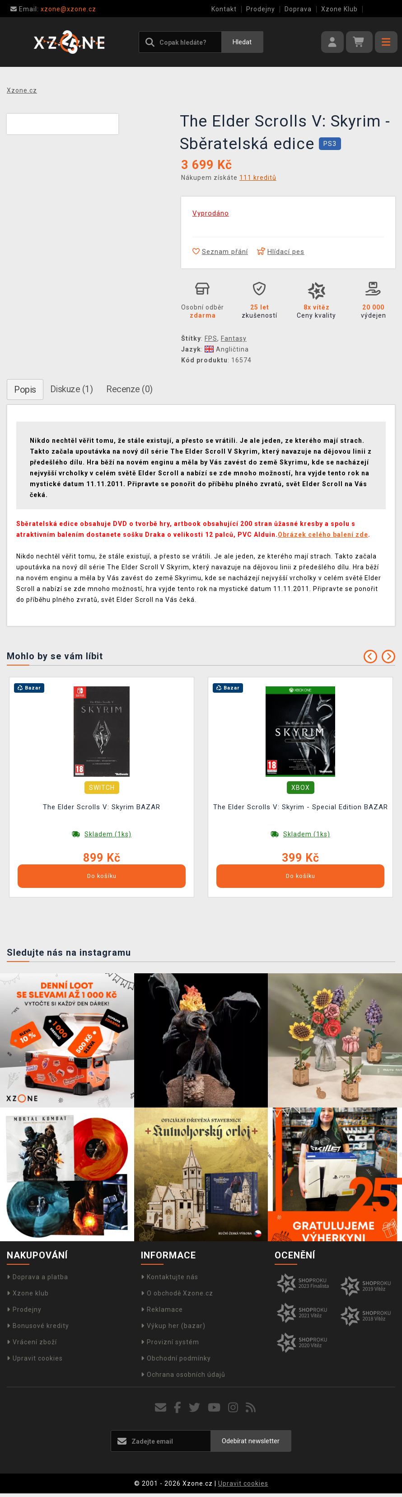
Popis (25, 389)
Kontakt (224, 9)
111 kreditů (257, 177)
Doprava (298, 9)
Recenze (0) (129, 389)
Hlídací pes (280, 252)
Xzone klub (28, 1293)
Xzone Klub (339, 9)
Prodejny (260, 9)
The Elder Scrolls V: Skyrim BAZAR (101, 807)
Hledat (242, 42)
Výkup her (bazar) (173, 1325)
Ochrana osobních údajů (183, 1374)
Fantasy (234, 338)
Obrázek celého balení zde (323, 534)
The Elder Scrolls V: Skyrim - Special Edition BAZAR (300, 807)
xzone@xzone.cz (53, 9)
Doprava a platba (37, 1277)
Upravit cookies (35, 1358)
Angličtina (227, 349)
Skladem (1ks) (107, 834)
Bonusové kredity (38, 1325)
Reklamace (162, 1309)
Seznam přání (220, 252)
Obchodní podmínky (176, 1358)
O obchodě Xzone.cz (177, 1293)
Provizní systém (170, 1342)
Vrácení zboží (32, 1342)
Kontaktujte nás (169, 1277)
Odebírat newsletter (251, 1441)
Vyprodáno (210, 213)
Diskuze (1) (71, 389)
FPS (211, 338)
